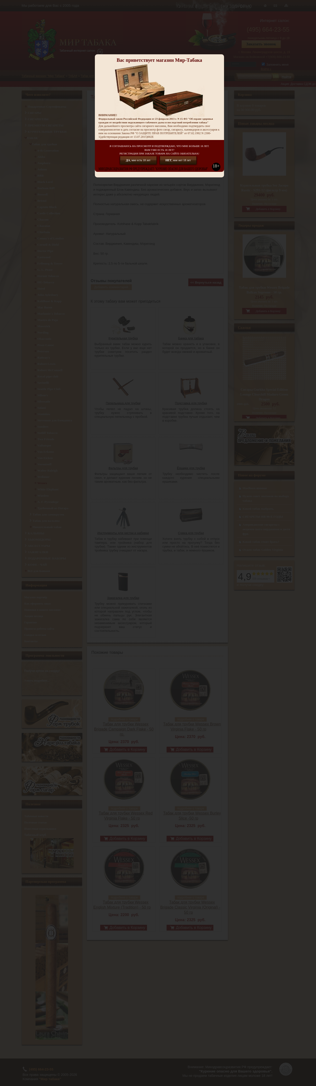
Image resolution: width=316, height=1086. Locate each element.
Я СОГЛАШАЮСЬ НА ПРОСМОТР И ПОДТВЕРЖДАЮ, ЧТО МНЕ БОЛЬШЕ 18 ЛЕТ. (159, 150)
